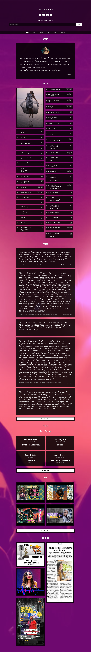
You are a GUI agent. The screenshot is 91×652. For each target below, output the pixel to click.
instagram (47, 15)
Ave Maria (23, 187)
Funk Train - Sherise (54, 89)
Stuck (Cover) (24, 222)
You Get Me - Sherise (52, 106)
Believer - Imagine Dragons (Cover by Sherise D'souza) (55, 199)
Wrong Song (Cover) (26, 192)
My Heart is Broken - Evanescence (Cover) (26, 229)
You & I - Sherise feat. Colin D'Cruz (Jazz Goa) (54, 146)
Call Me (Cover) (25, 153)
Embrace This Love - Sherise (54, 94)
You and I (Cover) (54, 212)
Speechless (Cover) (26, 158)
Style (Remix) (24, 207)
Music (34, 32)
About (27, 32)
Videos (55, 32)
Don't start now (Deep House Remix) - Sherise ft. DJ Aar (55, 186)
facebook (39, 15)
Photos (63, 32)
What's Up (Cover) (55, 222)
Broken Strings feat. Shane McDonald (54, 159)
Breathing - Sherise (54, 123)
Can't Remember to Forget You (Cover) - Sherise (55, 235)
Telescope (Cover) (25, 197)
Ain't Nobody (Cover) (53, 165)
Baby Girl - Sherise (54, 112)
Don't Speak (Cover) (26, 202)
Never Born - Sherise (23, 131)
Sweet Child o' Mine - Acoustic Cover (55, 228)
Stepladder (24, 137)
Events (48, 32)
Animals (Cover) (54, 217)
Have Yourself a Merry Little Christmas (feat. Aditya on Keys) (54, 178)
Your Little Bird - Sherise (53, 117)
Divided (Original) (54, 192)
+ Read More (68, 74)
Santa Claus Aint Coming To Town (25, 142)
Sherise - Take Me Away (54, 100)
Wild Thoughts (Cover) (25, 212)
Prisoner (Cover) (54, 152)
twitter (43, 15)
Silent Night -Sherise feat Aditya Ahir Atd (26, 170)
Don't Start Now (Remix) (25, 181)
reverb (51, 15)
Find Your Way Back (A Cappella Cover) (55, 139)
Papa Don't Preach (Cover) (26, 163)
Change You (52, 128)
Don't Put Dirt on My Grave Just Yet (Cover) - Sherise (54, 206)
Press (41, 32)
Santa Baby (53, 171)
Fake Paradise (24, 148)
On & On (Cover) (25, 176)
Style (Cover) (24, 218)
